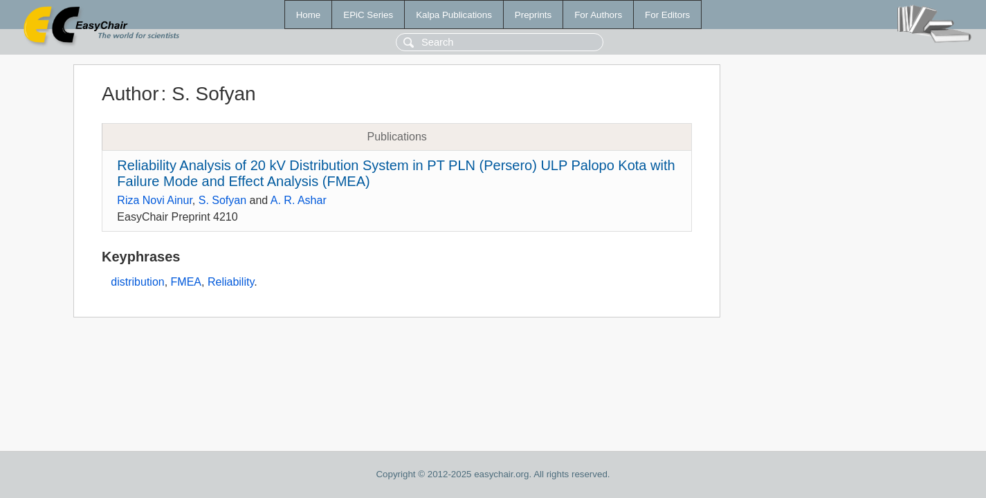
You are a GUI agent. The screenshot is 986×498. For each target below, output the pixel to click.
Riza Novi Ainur (154, 200)
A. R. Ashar (299, 200)
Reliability (231, 282)
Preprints (533, 15)
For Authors (598, 15)
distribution (137, 282)
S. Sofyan (222, 200)
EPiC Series (368, 15)
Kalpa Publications (454, 15)
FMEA (186, 282)
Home (308, 15)
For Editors (667, 15)
